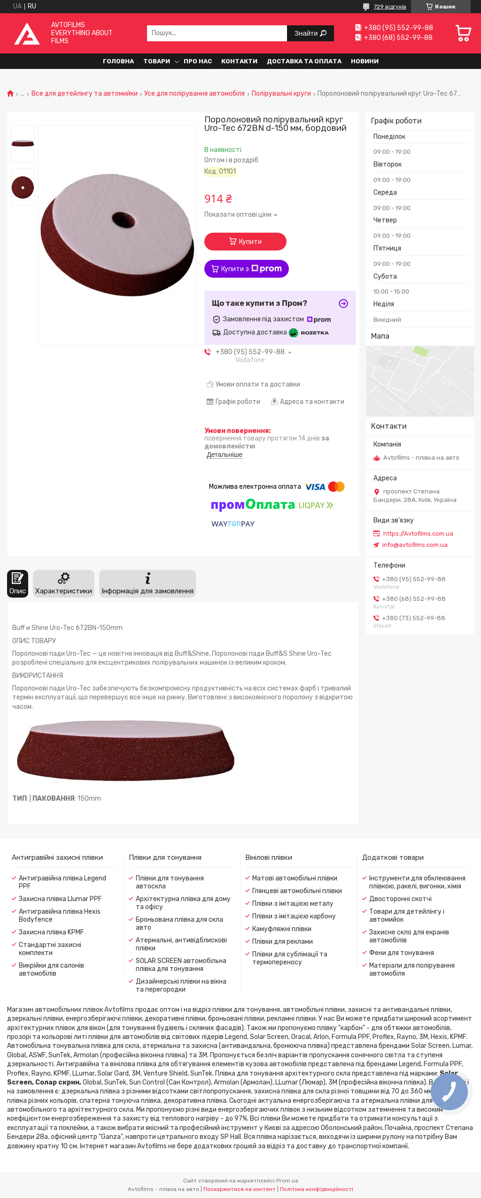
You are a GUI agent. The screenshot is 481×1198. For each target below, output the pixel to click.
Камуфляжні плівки (281, 929)
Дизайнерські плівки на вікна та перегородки (181, 985)
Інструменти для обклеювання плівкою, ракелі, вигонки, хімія (417, 882)
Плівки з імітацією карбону (294, 916)
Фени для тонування (401, 953)
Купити (250, 242)
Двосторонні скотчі (400, 899)
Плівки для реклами (282, 942)
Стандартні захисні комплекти (50, 949)
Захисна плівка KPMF (51, 932)
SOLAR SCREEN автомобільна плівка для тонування (181, 965)
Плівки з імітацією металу (293, 904)
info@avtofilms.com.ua (415, 544)
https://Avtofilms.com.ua (418, 533)
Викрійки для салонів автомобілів (51, 970)
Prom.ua (287, 1180)
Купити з (251, 269)
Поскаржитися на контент (239, 1189)
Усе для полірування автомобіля (194, 94)
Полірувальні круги (281, 94)
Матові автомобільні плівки (294, 878)
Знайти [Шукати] (307, 33)
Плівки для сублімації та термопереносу (289, 958)
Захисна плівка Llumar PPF (60, 899)
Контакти (239, 61)
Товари (156, 61)
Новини (365, 61)
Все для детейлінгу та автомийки (84, 94)
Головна (118, 61)
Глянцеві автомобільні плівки (297, 891)
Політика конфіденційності (316, 1189)
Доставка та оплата (304, 61)
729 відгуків (390, 6)
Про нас (198, 61)
